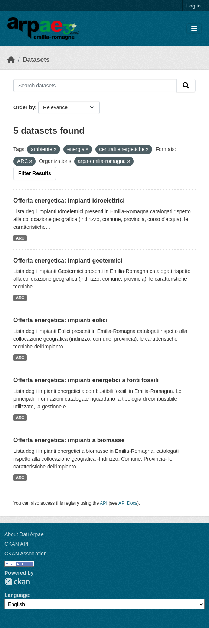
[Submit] (186, 85)
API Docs (127, 503)
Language (16, 595)
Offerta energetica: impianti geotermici (67, 260)
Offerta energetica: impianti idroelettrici (69, 200)
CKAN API (16, 544)
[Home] (11, 59)
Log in (193, 6)
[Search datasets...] (95, 85)
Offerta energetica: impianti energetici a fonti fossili (86, 380)
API (103, 503)
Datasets (36, 59)
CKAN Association (25, 554)
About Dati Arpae (24, 534)
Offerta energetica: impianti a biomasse (69, 440)
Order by (24, 107)
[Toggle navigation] (194, 28)
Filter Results (34, 173)
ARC (20, 238)
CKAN (17, 581)
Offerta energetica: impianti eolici (60, 320)
